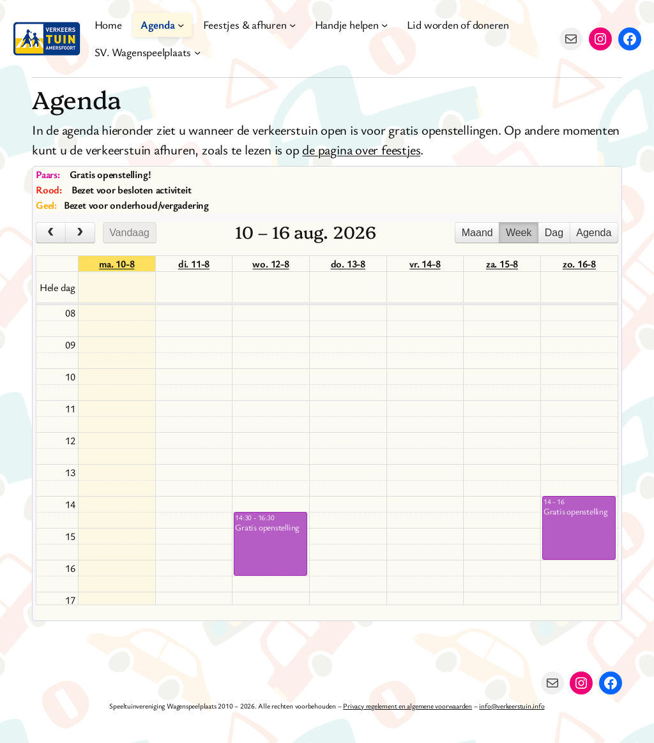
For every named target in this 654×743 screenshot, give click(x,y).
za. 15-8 (502, 264)
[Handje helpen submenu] (384, 25)
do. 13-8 (348, 264)
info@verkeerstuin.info (511, 705)
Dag (554, 232)
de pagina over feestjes (361, 149)
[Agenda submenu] (181, 25)
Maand (477, 232)
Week (519, 232)
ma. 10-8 (116, 264)
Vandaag (129, 232)
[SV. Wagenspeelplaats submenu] (197, 52)
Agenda (593, 232)
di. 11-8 (193, 264)
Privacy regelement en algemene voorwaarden (407, 705)
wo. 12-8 (270, 264)
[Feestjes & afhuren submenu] (292, 25)
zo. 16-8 (579, 264)
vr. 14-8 (424, 264)
